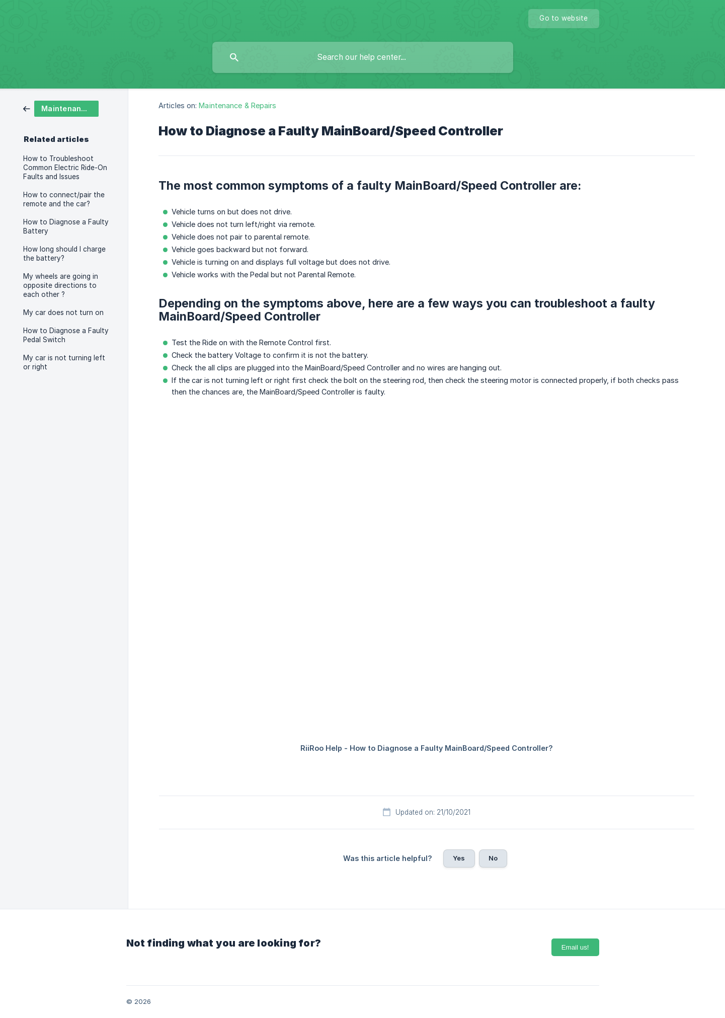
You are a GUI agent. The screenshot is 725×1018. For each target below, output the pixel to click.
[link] (61, 108)
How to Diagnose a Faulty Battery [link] (66, 226)
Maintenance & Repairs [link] (237, 105)
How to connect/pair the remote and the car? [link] (64, 199)
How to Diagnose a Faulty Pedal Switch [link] (66, 335)
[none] (563, 18)
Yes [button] (459, 858)
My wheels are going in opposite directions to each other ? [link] (60, 285)
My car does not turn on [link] (63, 312)
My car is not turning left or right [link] (64, 362)
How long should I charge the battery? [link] (64, 253)
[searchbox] (362, 57)
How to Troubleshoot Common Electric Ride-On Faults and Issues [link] (65, 167)
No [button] (493, 858)
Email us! (575, 947)
